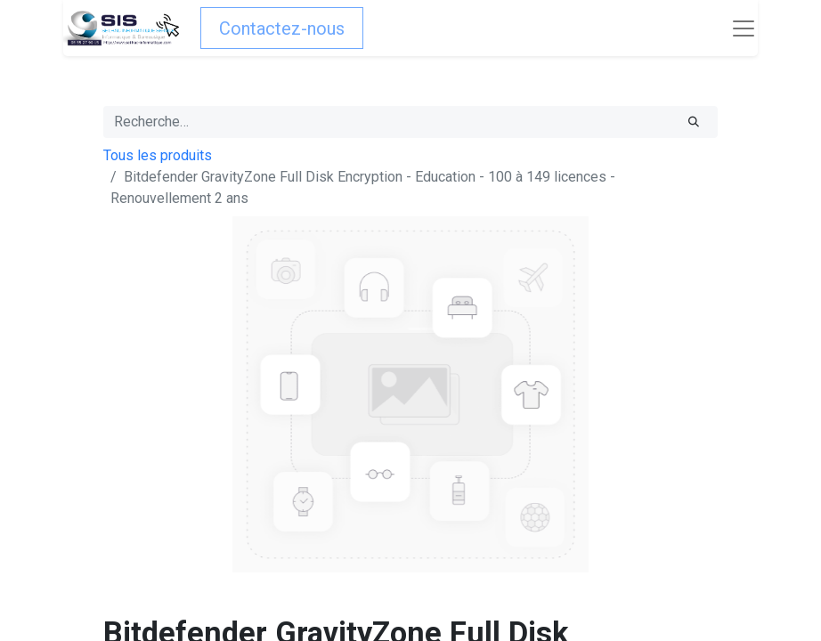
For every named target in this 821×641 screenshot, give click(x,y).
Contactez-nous (282, 28)
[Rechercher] (694, 122)
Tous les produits (157, 155)
